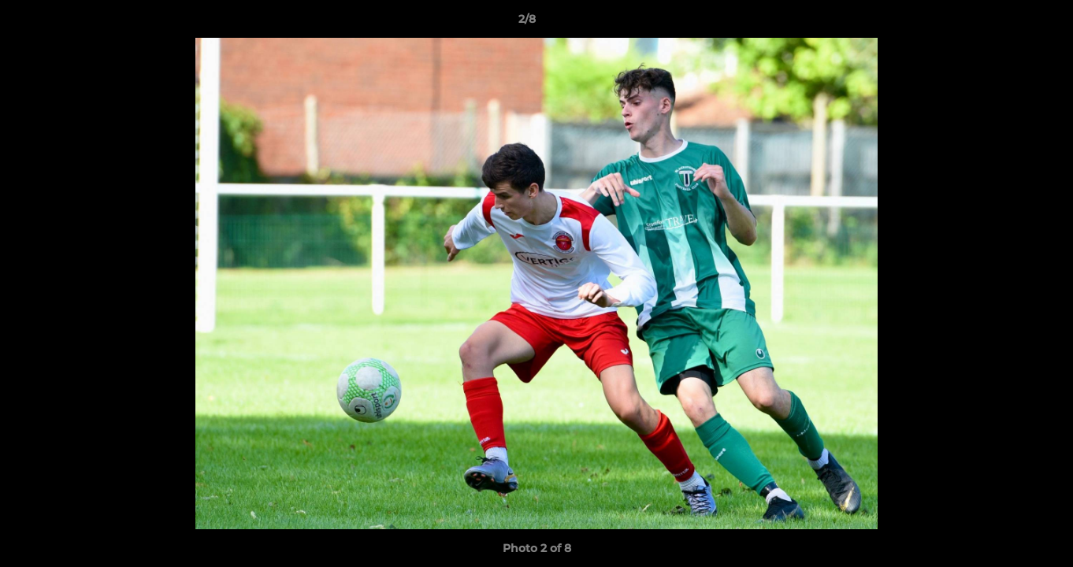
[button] (1006, 23)
